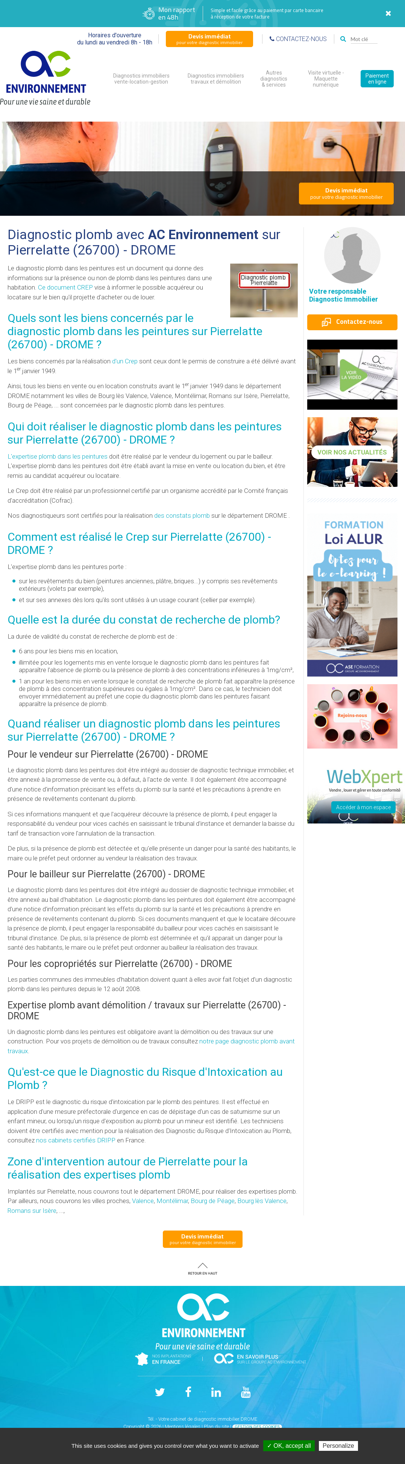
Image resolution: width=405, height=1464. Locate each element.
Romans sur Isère (32, 1210)
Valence (143, 1201)
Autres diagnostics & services (273, 79)
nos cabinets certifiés (75, 1140)
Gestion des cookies (257, 1426)
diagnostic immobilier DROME (225, 1419)
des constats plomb (182, 515)
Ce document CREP (65, 287)
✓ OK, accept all (289, 1446)
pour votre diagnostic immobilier (209, 39)
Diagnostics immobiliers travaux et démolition (216, 79)
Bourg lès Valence (262, 1201)
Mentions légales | (184, 1426)
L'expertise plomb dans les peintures (58, 456)
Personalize (338, 1446)
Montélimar (172, 1201)
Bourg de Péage (213, 1201)
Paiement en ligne (377, 79)
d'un (125, 361)
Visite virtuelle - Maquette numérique (326, 79)
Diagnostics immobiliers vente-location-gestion (141, 79)
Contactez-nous (352, 322)
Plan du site (216, 1426)
